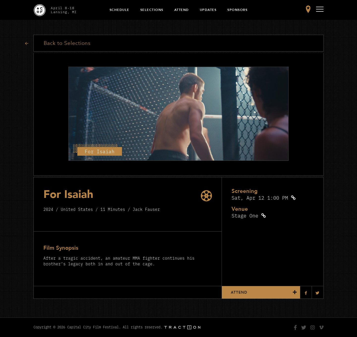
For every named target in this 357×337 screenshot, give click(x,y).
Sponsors (237, 10)
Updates (208, 10)
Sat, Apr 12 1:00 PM (260, 197)
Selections (151, 10)
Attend (181, 10)
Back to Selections (67, 43)
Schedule (119, 10)
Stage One (245, 215)
